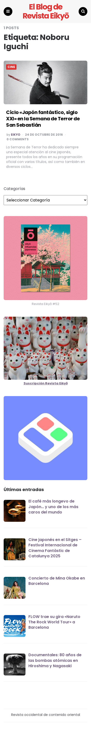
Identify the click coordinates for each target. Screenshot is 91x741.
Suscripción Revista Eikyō (46, 383)
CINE (11, 67)
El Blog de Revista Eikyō (46, 11)
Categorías (14, 188)
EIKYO (15, 134)
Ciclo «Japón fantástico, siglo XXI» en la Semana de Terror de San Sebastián (43, 118)
